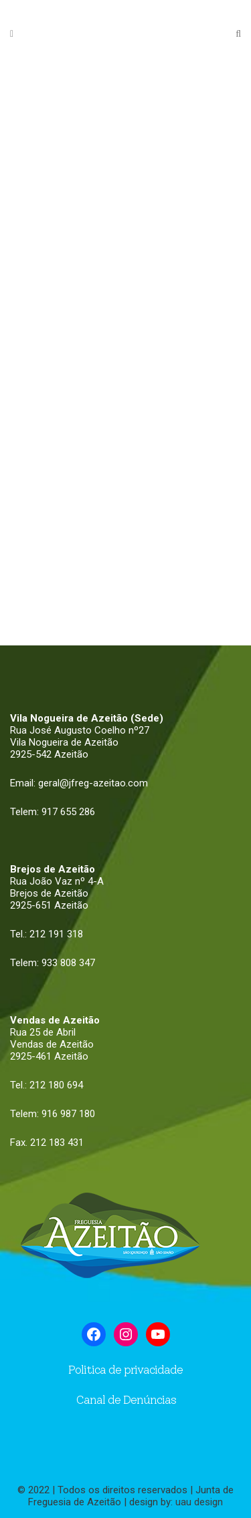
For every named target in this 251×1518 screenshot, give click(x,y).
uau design (199, 1502)
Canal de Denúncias (126, 1399)
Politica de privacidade (125, 1369)
